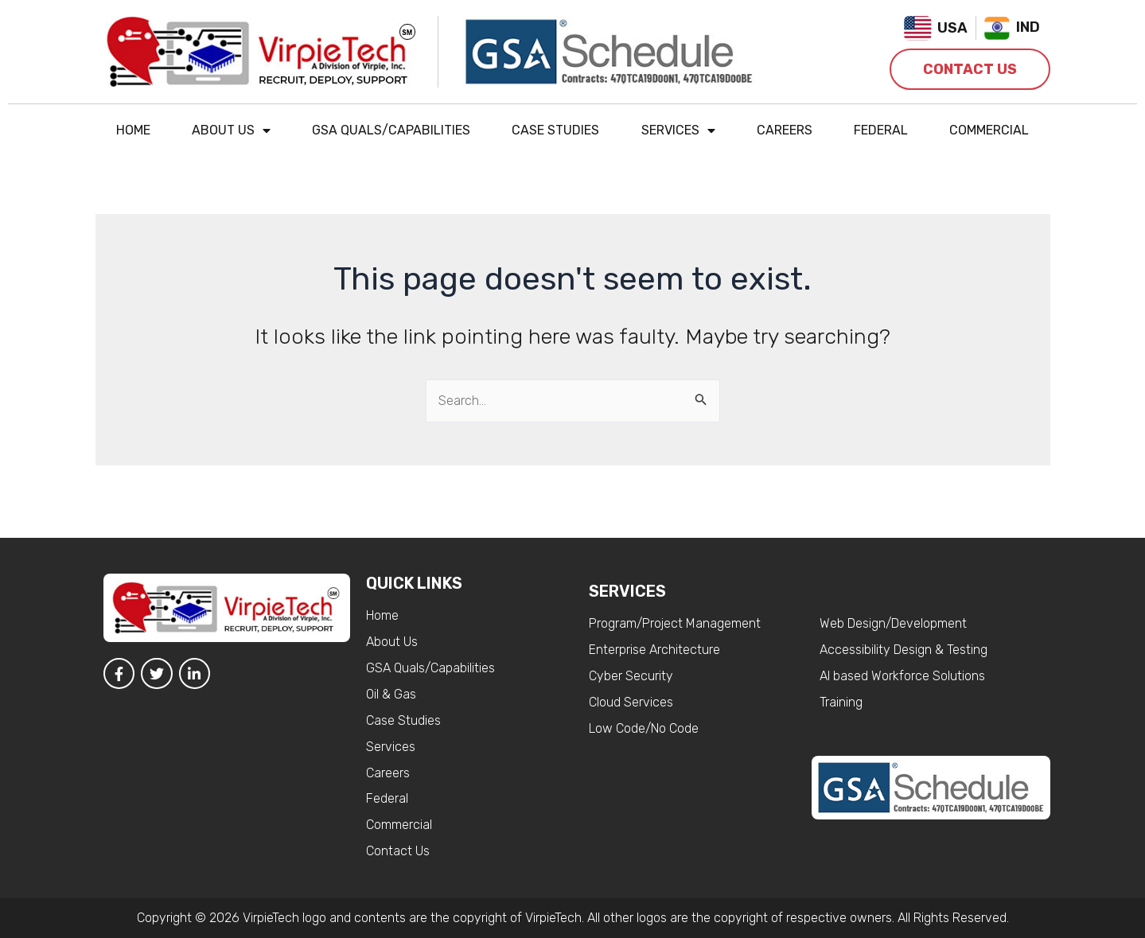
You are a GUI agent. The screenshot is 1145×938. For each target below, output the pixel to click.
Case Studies (555, 130)
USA (952, 28)
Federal (881, 130)
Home (133, 130)
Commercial (989, 130)
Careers (784, 130)
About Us (231, 130)
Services (678, 130)
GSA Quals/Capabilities (391, 130)
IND (1028, 27)
